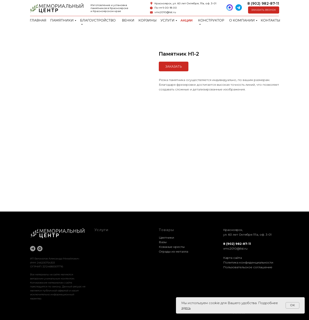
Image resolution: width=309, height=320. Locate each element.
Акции (186, 20)
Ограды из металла (173, 251)
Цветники (166, 237)
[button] (263, 10)
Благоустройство (98, 20)
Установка (102, 256)
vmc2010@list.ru (165, 12)
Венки (128, 20)
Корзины (147, 20)
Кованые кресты (172, 247)
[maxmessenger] (39, 248)
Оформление (104, 242)
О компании (242, 20)
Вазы (163, 242)
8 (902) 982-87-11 (263, 4)
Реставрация (104, 247)
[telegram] (32, 248)
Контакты (270, 20)
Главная (38, 20)
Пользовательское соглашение (247, 267)
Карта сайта (232, 258)
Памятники (62, 20)
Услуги (167, 20)
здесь (186, 308)
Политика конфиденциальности (248, 262)
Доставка (101, 251)
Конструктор (211, 20)
